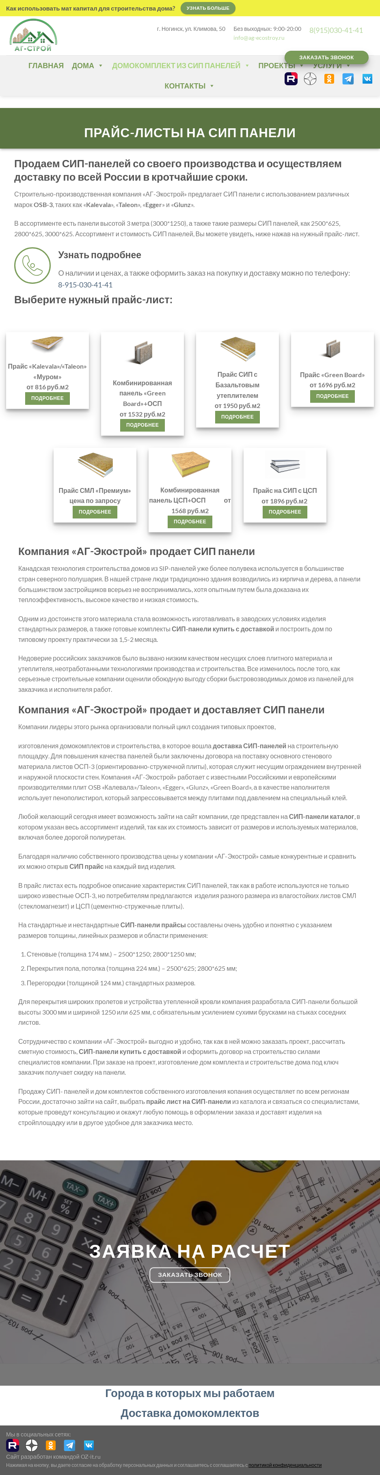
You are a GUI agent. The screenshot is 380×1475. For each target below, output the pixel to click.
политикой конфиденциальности (285, 1465)
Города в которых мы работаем (189, 1392)
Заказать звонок (326, 57)
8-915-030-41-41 (85, 284)
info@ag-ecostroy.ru (259, 37)
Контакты (190, 85)
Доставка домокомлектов (190, 1412)
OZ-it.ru (91, 1456)
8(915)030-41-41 (336, 30)
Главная (46, 65)
